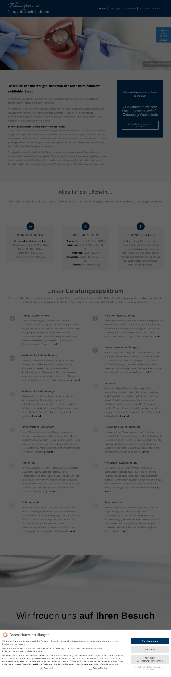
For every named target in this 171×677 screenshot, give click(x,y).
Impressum (150, 668)
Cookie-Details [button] (140, 666)
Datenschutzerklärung (32, 663)
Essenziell (46, 666)
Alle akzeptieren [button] (150, 639)
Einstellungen (86, 663)
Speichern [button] (150, 648)
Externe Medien (98, 666)
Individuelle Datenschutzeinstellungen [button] (150, 658)
